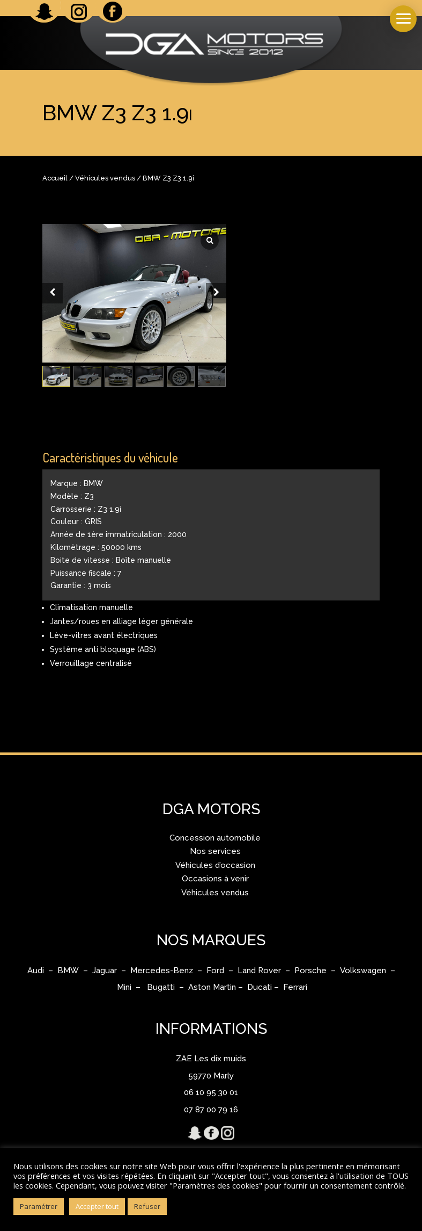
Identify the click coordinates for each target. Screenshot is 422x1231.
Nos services (215, 851)
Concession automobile (215, 838)
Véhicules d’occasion (215, 865)
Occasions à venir (215, 879)
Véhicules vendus (105, 178)
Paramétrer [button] (38, 1206)
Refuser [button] (147, 1206)
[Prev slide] (52, 293)
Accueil (55, 178)
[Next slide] (216, 293)
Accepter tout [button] (97, 1206)
